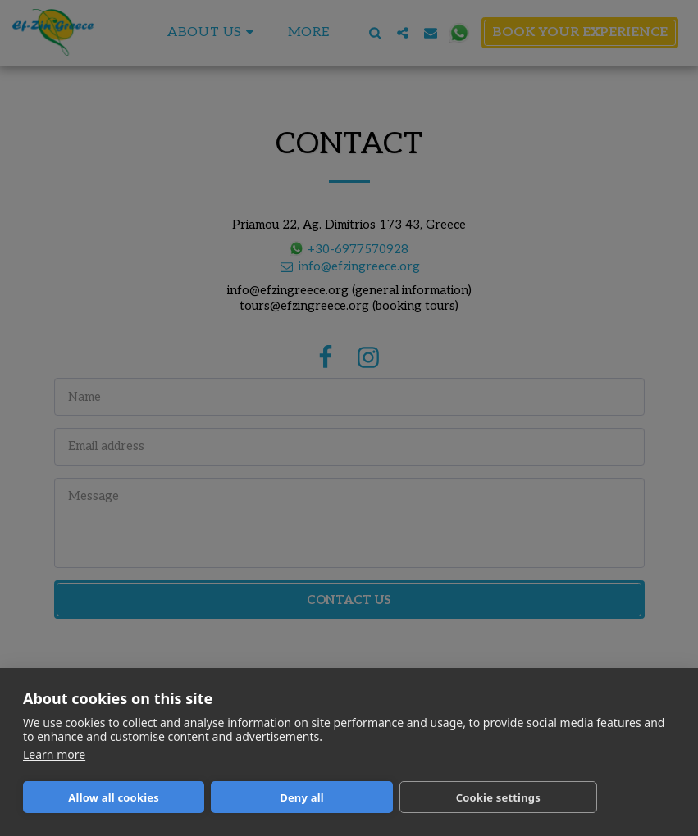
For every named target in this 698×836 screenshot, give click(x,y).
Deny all (302, 797)
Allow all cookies (113, 797)
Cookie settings (498, 797)
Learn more (54, 754)
